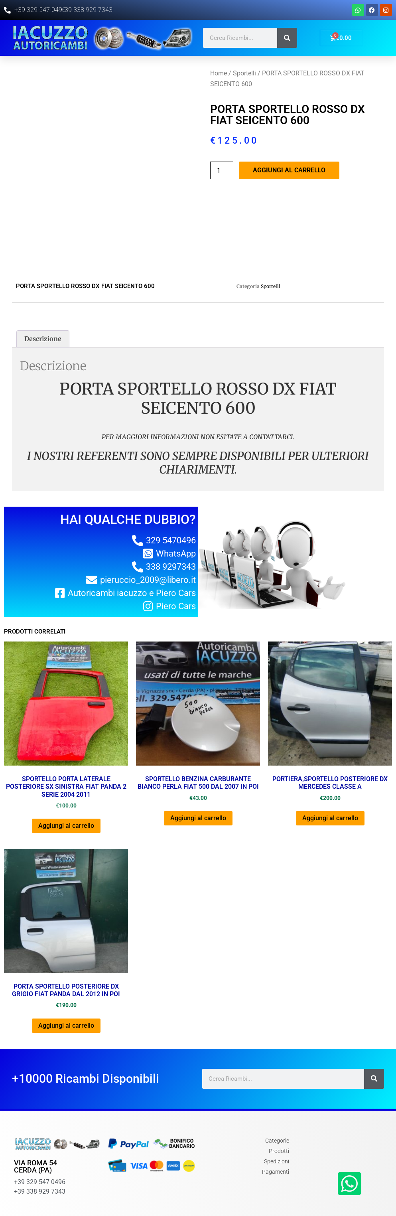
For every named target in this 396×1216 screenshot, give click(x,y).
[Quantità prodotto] (221, 170)
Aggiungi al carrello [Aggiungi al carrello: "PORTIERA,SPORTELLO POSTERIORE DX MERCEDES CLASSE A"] (330, 774)
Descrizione (42, 295)
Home (218, 73)
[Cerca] (287, 38)
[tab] (42, 295)
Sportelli (244, 73)
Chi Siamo (322, 1198)
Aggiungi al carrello (289, 170)
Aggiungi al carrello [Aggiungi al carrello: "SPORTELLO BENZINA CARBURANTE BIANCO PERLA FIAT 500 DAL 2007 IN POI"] (198, 774)
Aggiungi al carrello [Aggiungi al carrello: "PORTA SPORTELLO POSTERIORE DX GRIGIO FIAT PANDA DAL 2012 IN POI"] (66, 982)
